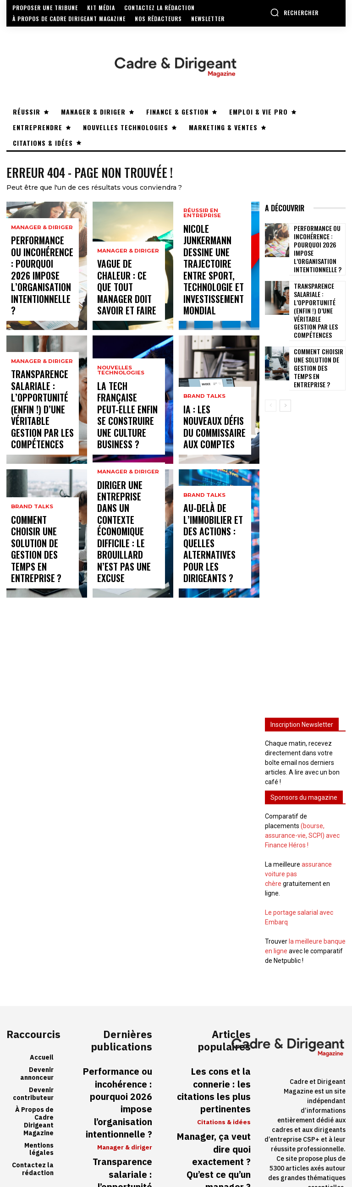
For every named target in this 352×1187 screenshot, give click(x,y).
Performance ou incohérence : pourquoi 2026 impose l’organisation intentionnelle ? (36, 293)
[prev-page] (270, 372)
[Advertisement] (305, 524)
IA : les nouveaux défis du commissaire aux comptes (209, 435)
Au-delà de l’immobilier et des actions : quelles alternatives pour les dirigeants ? (212, 565)
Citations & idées (225, 1051)
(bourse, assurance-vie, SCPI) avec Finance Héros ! (302, 802)
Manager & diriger (40, 261)
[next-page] (285, 372)
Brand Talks (30, 545)
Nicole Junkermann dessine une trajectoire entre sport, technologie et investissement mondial (213, 293)
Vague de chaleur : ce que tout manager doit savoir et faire (125, 301)
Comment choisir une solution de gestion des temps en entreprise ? (39, 569)
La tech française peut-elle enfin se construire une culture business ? (126, 435)
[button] (294, 12)
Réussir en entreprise (201, 259)
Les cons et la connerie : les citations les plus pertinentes (212, 1031)
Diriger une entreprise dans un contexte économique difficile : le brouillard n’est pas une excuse (127, 557)
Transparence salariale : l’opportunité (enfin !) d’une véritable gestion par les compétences (38, 423)
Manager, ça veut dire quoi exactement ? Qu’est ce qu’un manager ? (209, 1074)
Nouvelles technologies (120, 409)
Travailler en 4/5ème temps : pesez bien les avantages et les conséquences (215, 1120)
